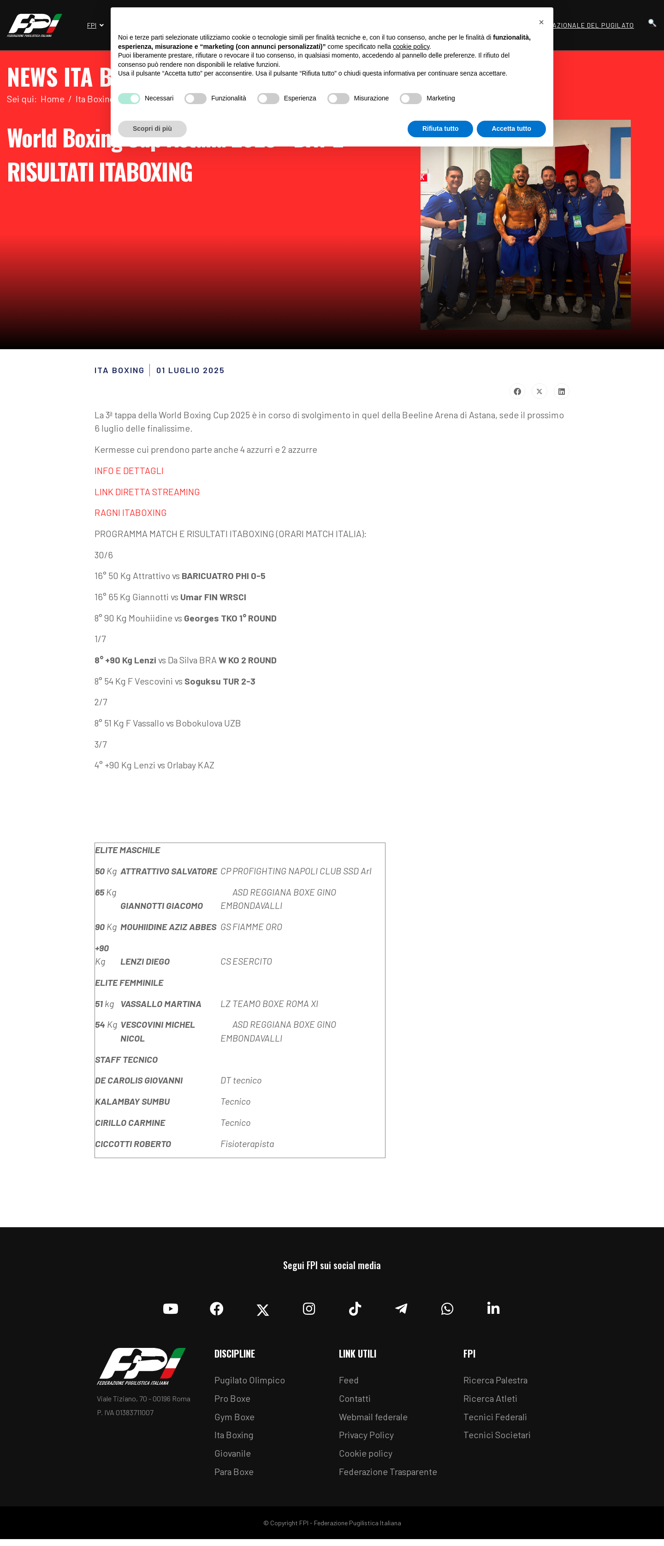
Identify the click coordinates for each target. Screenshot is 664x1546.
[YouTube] (170, 1312)
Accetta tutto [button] (511, 128)
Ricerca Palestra (496, 1386)
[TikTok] (355, 1312)
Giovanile (233, 1459)
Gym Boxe (234, 1423)
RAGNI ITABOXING (131, 514)
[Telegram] (401, 1312)
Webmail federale (374, 1423)
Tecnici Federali (495, 1423)
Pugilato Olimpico (250, 1386)
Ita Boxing (234, 1441)
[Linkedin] (493, 1312)
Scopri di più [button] (152, 128)
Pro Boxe (232, 1404)
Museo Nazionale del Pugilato (578, 25)
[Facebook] (217, 1312)
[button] (541, 22)
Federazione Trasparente (389, 1478)
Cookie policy (365, 1459)
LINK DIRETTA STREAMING (147, 492)
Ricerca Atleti (490, 1404)
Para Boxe (234, 1478)
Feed (349, 1386)
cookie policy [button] (411, 46)
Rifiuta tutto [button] (440, 128)
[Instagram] (309, 1312)
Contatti (355, 1404)
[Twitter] (263, 1312)
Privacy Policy (367, 1441)
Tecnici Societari (497, 1441)
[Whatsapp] (447, 1312)
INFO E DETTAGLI (129, 471)
